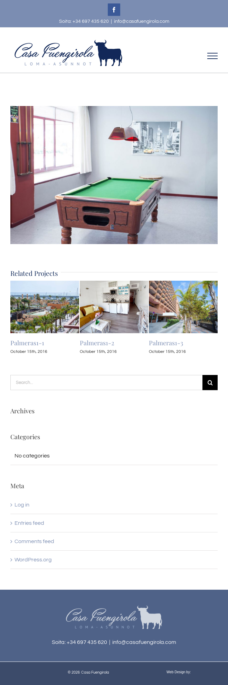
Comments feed (34, 541)
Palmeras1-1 (27, 343)
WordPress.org (33, 559)
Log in (22, 505)
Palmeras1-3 (166, 343)
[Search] (210, 382)
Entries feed (29, 523)
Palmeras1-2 (97, 343)
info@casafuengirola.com (141, 21)
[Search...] (106, 382)
